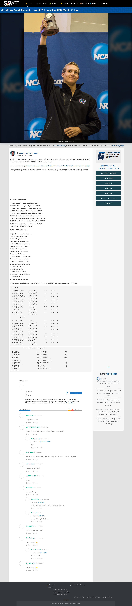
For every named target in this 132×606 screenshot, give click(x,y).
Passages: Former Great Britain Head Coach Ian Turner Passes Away (108, 383)
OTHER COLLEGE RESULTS (108, 198)
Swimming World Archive (61, 592)
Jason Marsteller (28, 152)
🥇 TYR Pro (29, 3)
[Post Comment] (76, 393)
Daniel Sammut (36, 550)
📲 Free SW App (42, 3)
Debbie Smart (35, 439)
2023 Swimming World (60, 594)
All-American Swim (59, 146)
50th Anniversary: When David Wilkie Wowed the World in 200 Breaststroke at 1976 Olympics (108, 411)
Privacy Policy (96, 597)
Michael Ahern (31, 476)
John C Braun (30, 464)
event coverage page (118, 146)
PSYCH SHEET (108, 178)
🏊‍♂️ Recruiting (94, 3)
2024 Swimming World (60, 589)
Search (79, 585)
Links (83, 585)
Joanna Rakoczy (36, 499)
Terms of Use (70, 403)
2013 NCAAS (108, 193)
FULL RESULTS (108, 203)
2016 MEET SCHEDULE (108, 173)
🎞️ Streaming (84, 3)
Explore (50, 587)
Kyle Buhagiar (31, 538)
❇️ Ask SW (52, 3)
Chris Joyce (30, 452)
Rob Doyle (29, 487)
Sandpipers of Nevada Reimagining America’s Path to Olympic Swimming (108, 402)
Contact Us (77, 597)
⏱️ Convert (74, 3)
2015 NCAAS (108, 183)
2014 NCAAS (108, 188)
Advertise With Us (107, 597)
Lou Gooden (30, 526)
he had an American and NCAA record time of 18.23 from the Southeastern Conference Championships (57, 166)
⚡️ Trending (64, 3)
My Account (104, 3)
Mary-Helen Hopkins (33, 427)
